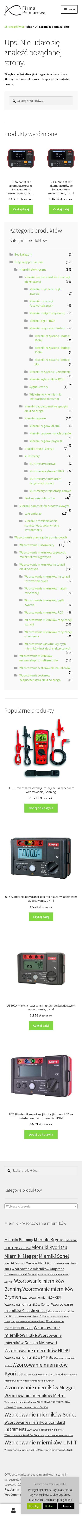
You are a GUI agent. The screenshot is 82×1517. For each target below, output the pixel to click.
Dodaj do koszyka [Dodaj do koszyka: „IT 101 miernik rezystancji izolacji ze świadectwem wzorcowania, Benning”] (41, 808)
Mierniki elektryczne (32, 269)
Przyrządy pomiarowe (28, 262)
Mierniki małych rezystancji (47, 313)
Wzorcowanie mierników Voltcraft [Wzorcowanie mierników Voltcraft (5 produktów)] (56, 1449)
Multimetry (32, 456)
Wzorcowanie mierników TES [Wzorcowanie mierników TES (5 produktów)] (59, 1435)
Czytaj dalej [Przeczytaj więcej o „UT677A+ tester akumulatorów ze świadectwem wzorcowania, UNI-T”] (61, 209)
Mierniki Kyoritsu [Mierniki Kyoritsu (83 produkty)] (49, 1247)
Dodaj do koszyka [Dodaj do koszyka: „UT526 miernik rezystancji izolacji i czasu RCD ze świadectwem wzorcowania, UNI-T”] (41, 1134)
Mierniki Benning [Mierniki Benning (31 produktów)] (18, 1239)
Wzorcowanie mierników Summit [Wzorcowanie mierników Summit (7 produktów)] (44, 1429)
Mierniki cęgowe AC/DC (44, 426)
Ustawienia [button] (66, 1506)
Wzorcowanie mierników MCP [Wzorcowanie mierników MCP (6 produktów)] (38, 1380)
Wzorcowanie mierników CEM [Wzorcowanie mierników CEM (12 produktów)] (41, 1297)
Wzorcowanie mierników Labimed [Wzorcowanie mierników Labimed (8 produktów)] (43, 1374)
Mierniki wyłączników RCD (46, 379)
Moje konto (13, 1510)
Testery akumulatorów (39, 498)
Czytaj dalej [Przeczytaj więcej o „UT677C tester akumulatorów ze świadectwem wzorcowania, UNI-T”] (21, 209)
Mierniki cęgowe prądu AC (46, 441)
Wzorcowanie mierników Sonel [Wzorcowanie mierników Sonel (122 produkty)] (40, 1414)
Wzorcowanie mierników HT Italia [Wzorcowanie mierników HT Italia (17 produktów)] (29, 1357)
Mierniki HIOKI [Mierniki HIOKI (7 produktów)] (23, 1248)
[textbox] (41, 1206)
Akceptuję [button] (34, 1506)
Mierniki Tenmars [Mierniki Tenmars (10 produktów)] (14, 1263)
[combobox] (41, 1206)
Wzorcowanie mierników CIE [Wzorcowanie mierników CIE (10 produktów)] (26, 1316)
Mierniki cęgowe (35, 418)
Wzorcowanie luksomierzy (36, 545)
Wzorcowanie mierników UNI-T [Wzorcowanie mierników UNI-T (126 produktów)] (40, 1442)
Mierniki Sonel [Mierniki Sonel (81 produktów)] (54, 1256)
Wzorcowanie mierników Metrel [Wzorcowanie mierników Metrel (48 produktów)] (35, 1396)
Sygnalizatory (38, 387)
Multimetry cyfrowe (42, 464)
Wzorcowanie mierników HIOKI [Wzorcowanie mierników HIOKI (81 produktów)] (37, 1350)
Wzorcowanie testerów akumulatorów (44, 668)
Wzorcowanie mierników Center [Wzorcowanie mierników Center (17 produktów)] (27, 1304)
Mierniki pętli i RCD (42, 321)
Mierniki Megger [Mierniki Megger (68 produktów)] (21, 1256)
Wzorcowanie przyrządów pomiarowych (40, 537)
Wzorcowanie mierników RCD (43, 612)
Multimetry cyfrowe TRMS (46, 471)
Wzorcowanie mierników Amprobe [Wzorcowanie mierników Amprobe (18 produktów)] (38, 1269)
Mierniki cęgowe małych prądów (50, 433)
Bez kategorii (23, 254)
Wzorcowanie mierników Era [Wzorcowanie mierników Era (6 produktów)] (31, 1321)
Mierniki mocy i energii (39, 448)
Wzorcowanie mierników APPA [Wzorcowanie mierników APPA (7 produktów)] (20, 1274)
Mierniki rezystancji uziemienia (49, 372)
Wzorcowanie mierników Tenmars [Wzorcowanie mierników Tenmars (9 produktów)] (24, 1435)
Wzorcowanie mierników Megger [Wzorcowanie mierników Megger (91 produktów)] (39, 1387)
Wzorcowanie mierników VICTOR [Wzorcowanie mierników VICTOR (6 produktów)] (21, 1449)
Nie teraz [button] (49, 1506)
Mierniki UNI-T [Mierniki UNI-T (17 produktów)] (36, 1263)
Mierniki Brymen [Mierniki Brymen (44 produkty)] (50, 1239)
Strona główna (14, 27)
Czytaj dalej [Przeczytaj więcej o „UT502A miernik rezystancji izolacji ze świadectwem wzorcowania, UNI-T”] (41, 1025)
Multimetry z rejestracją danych (50, 491)
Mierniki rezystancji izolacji (47, 328)
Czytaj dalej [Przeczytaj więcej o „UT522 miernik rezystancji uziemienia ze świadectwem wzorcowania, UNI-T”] (41, 917)
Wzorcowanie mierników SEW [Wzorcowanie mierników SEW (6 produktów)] (32, 1407)
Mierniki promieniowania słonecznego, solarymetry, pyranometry (42, 525)
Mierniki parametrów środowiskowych (44, 506)
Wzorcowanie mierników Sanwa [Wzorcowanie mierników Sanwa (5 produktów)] (20, 1401)
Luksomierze (32, 513)
